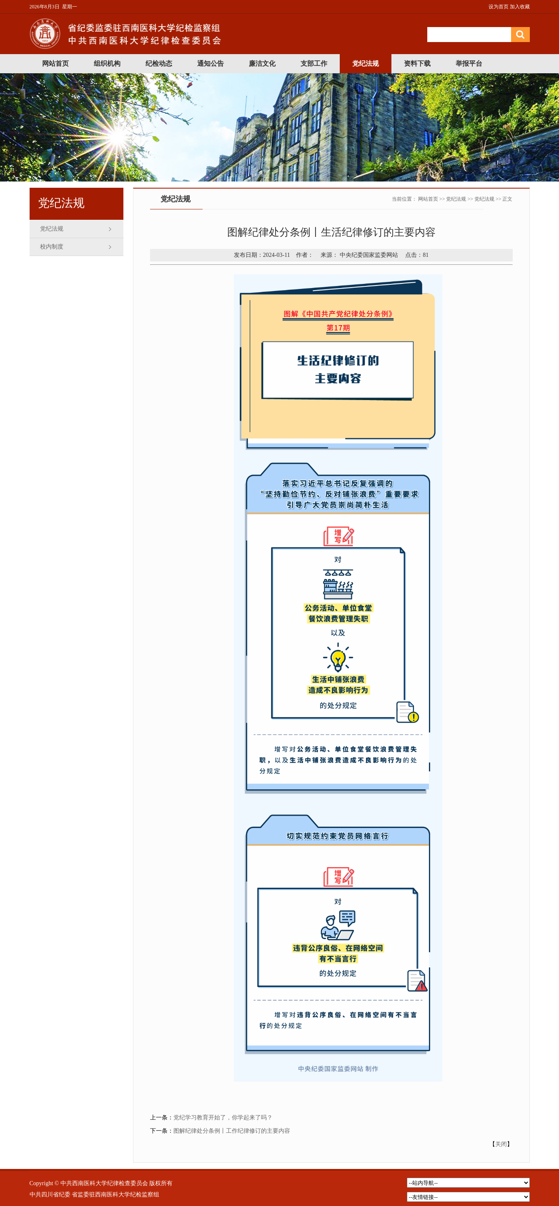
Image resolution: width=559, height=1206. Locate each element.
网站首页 (55, 63)
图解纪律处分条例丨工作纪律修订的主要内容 (231, 1131)
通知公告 (210, 63)
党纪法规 (365, 63)
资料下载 (417, 63)
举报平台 (469, 63)
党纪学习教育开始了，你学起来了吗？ (223, 1117)
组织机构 (107, 63)
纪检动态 (158, 63)
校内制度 (51, 247)
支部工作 (314, 63)
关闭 (501, 1144)
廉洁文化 (262, 63)
